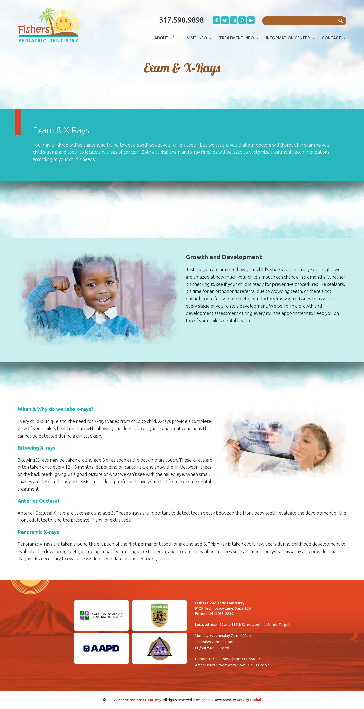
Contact (331, 38)
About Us (164, 38)
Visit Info (197, 38)
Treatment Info (236, 38)
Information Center (288, 38)
